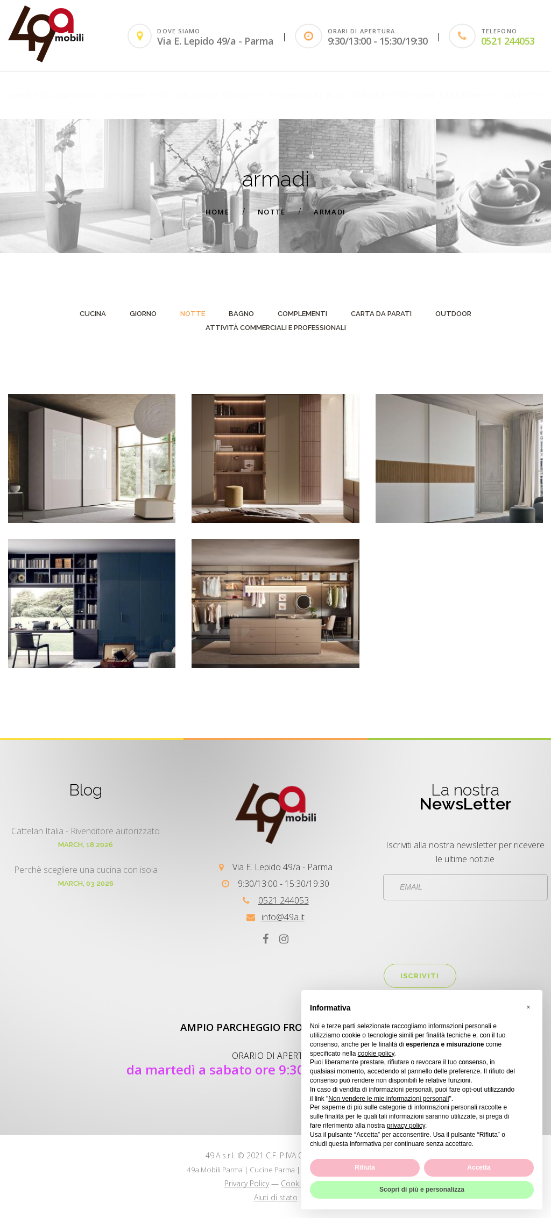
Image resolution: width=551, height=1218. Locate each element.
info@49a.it (283, 917)
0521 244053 (508, 40)
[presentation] (465, 932)
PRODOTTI (244, 95)
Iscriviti (420, 976)
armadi (329, 212)
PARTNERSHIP (468, 95)
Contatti (521, 95)
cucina (93, 314)
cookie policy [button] (376, 1053)
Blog (337, 95)
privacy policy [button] (406, 1125)
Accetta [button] (478, 1167)
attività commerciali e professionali (276, 328)
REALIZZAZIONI (67, 95)
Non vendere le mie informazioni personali (388, 1098)
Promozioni (296, 95)
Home (19, 95)
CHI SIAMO (196, 95)
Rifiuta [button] (365, 1167)
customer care (137, 95)
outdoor (453, 314)
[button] (528, 1007)
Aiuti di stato (276, 1197)
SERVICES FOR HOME (394, 95)
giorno (143, 314)
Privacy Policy (246, 1183)
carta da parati (381, 314)
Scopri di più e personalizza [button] (421, 1189)
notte (272, 212)
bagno (241, 314)
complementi (302, 314)
